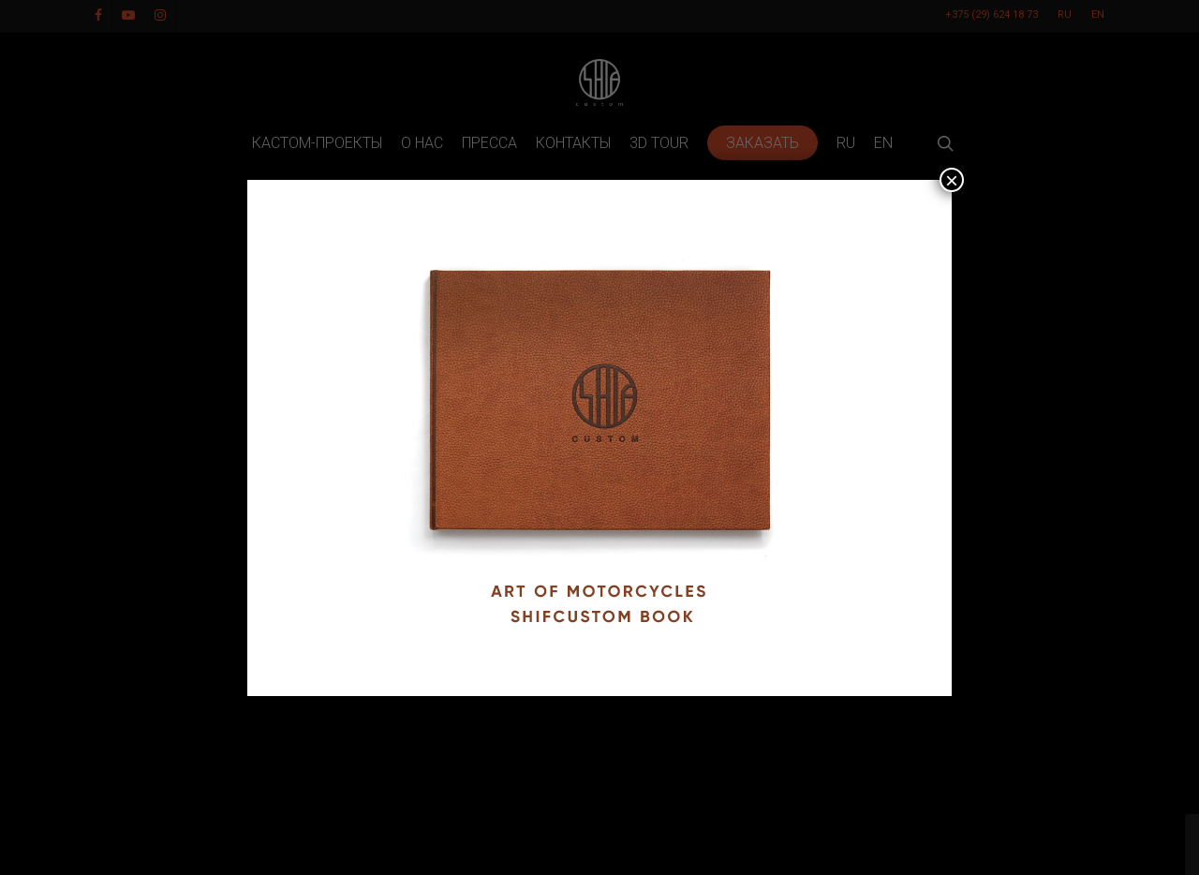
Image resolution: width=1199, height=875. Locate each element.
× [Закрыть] (951, 180)
